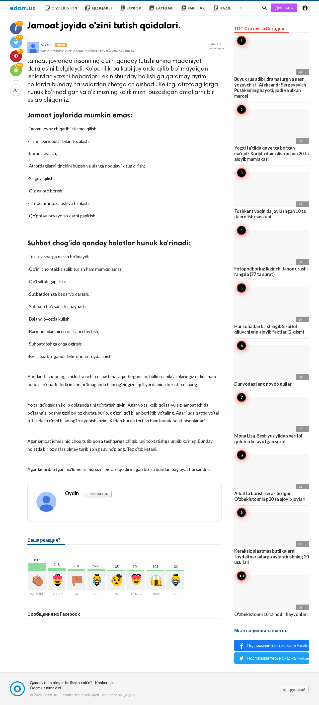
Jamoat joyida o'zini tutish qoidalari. (104, 25)
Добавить (284, 7)
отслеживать (97, 494)
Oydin (47, 44)
